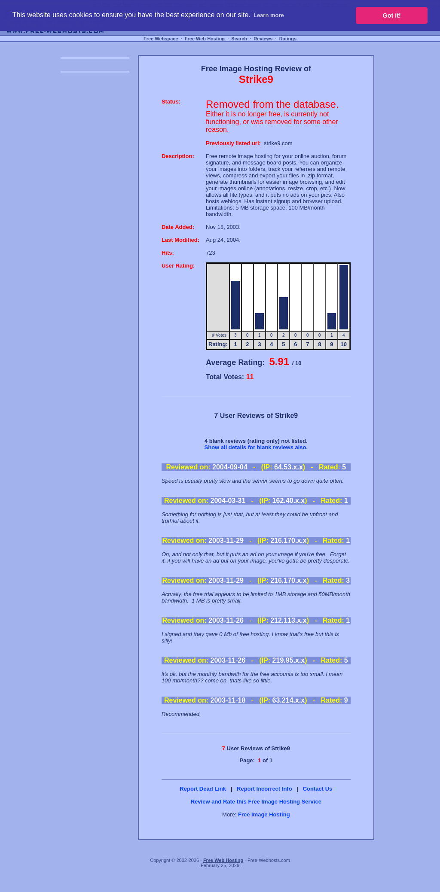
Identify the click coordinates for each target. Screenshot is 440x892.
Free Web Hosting (204, 38)
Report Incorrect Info (264, 788)
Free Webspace (161, 38)
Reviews (263, 38)
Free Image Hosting (264, 814)
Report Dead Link (203, 788)
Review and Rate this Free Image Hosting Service (256, 801)
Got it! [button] (392, 15)
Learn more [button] (269, 15)
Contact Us (318, 788)
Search (239, 38)
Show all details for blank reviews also (255, 447)
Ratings (288, 38)
